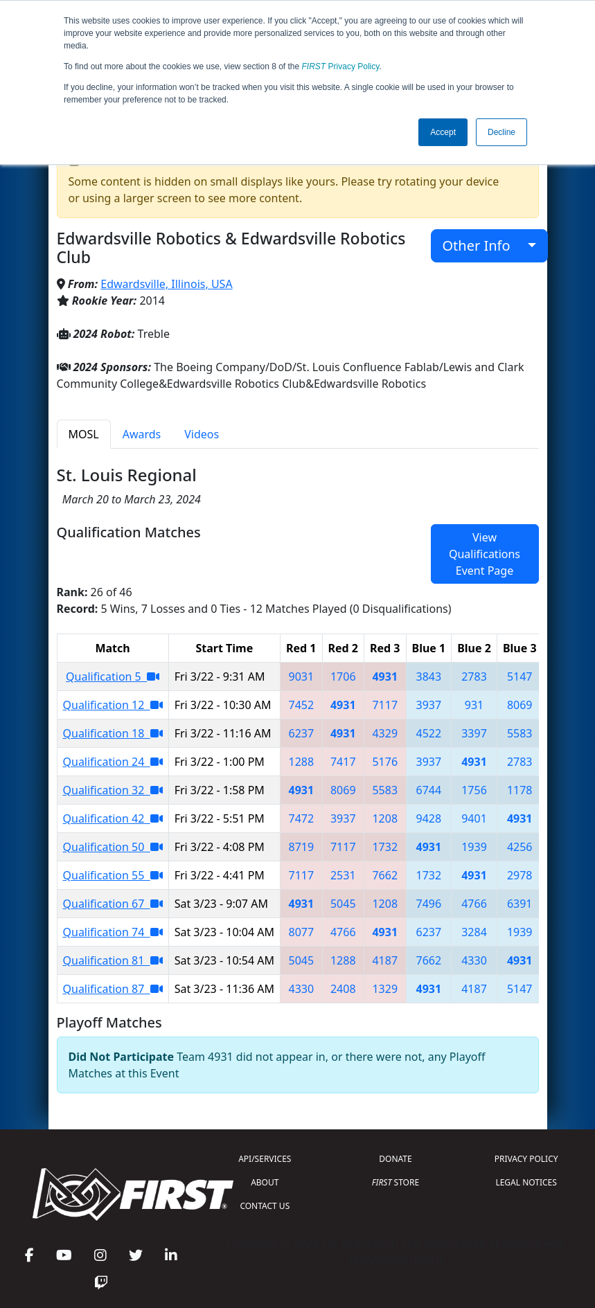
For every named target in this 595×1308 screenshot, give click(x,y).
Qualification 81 (113, 960)
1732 (385, 846)
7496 (429, 903)
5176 (385, 761)
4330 (474, 960)
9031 (301, 676)
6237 (301, 733)
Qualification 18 (113, 733)
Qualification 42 (113, 818)
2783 (474, 676)
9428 (429, 818)
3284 (474, 932)
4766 (474, 903)
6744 (429, 790)
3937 (429, 705)
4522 (429, 733)
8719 (301, 846)
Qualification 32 (113, 790)
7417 (343, 761)
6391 (520, 903)
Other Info (484, 245)
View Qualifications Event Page (484, 554)
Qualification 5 (112, 676)
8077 (301, 932)
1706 (343, 676)
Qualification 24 (113, 761)
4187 (385, 960)
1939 (474, 846)
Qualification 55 (113, 875)
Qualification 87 (113, 988)
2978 (520, 875)
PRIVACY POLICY (526, 1159)
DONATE (395, 1159)
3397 (474, 733)
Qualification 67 (113, 903)
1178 (520, 790)
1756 (474, 790)
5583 (520, 733)
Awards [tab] (142, 434)
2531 (343, 875)
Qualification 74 (113, 932)
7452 (301, 705)
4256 (520, 846)
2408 (343, 988)
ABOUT (264, 1182)
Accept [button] (443, 132)
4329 (385, 733)
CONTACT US (265, 1206)
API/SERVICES (264, 1159)
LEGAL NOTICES (526, 1182)
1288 (301, 761)
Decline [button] (501, 132)
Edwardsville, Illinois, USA (166, 284)
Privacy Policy (341, 66)
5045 (343, 903)
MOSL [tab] (84, 434)
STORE (395, 1182)
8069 (520, 705)
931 (474, 705)
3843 (429, 676)
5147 (520, 676)
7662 (385, 875)
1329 (385, 988)
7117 (385, 705)
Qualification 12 (113, 705)
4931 (385, 676)
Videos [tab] (201, 434)
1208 (385, 818)
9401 (474, 818)
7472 (301, 818)
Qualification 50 (113, 846)
